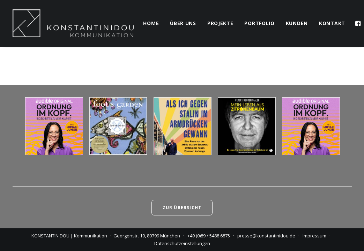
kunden (297, 23)
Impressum (314, 236)
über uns (183, 23)
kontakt (332, 23)
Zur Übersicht (182, 208)
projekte (220, 23)
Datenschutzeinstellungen (182, 243)
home (151, 23)
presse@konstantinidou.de (266, 236)
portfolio (259, 23)
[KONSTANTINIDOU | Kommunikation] (73, 23)
